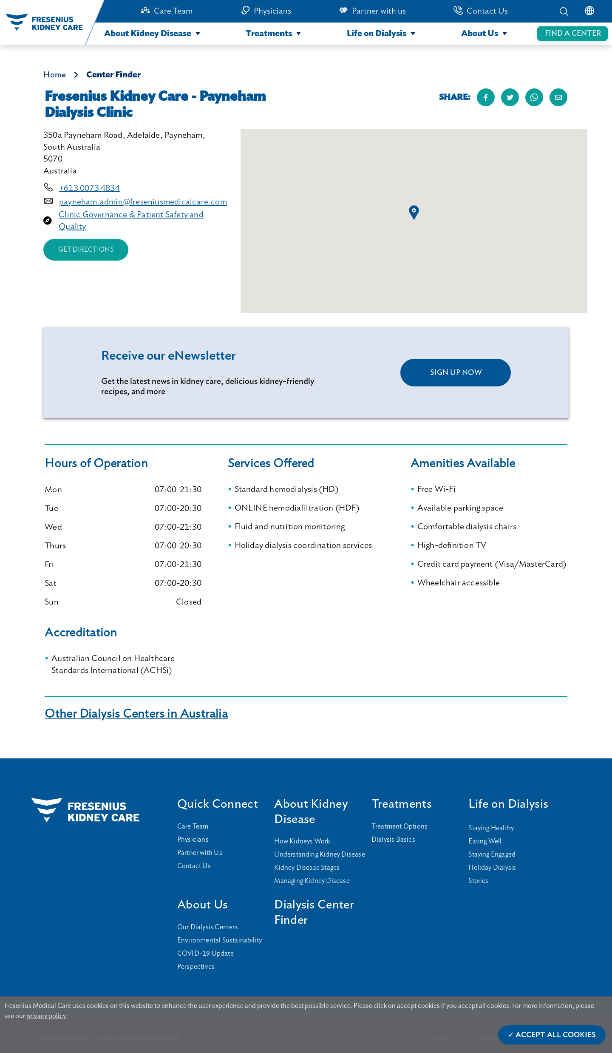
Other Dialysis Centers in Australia (136, 714)
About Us (479, 33)
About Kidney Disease (147, 33)
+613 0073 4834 (89, 188)
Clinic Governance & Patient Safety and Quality (131, 220)
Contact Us (487, 11)
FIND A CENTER (573, 33)
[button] (413, 212)
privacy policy (46, 1016)
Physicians (272, 11)
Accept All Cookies (556, 1035)
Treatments (269, 33)
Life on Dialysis (376, 33)
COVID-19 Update (205, 953)
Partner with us (379, 11)
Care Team (173, 11)
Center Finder (113, 75)
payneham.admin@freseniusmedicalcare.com (143, 202)
